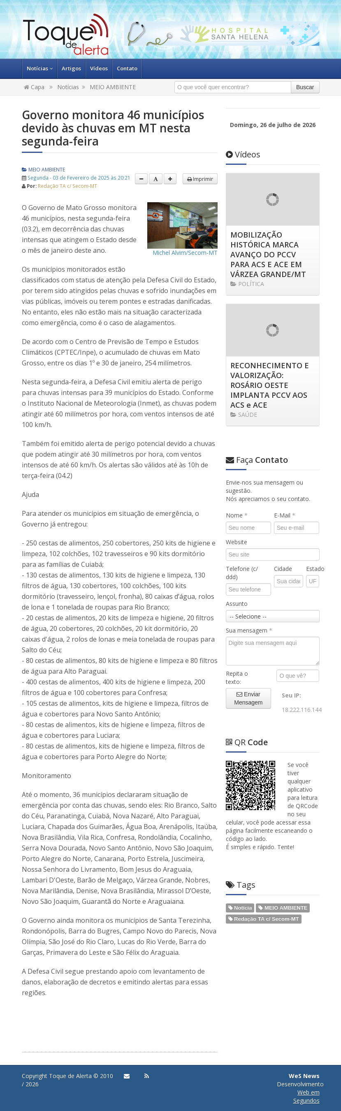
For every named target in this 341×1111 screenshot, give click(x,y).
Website (236, 542)
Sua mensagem (249, 630)
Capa (34, 87)
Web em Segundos (306, 1096)
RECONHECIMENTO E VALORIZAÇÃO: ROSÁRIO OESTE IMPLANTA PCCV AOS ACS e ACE (269, 385)
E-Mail (284, 515)
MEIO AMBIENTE (113, 87)
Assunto (237, 603)
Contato (127, 68)
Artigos (71, 68)
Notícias (40, 68)
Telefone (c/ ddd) (242, 573)
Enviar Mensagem (248, 698)
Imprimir (200, 179)
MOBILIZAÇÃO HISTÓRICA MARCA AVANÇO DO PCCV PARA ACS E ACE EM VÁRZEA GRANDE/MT (268, 254)
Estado (313, 569)
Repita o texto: (237, 678)
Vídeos (99, 68)
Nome (237, 515)
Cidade (283, 569)
